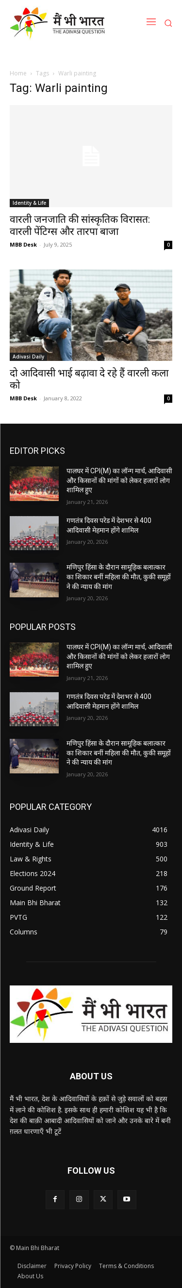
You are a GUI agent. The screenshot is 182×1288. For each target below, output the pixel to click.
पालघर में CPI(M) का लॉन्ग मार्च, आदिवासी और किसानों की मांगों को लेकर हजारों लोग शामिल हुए (119, 480)
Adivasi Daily (28, 356)
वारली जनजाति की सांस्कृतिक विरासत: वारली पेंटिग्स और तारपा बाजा (80, 225)
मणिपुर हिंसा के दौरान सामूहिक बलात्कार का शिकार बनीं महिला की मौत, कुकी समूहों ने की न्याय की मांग (118, 576)
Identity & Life (29, 202)
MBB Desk (23, 244)
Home (18, 73)
